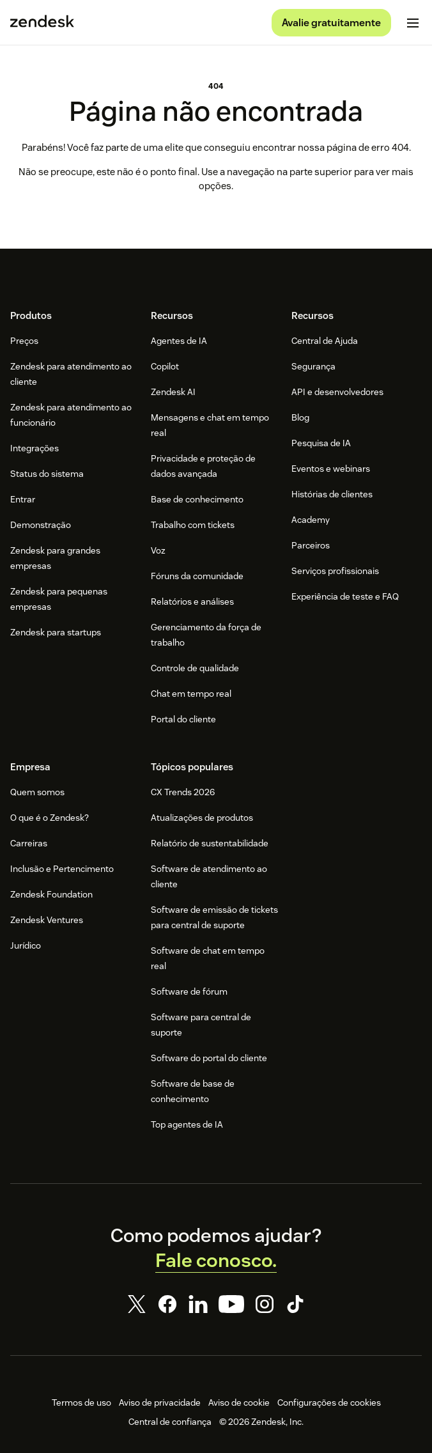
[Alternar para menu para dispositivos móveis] (413, 23)
